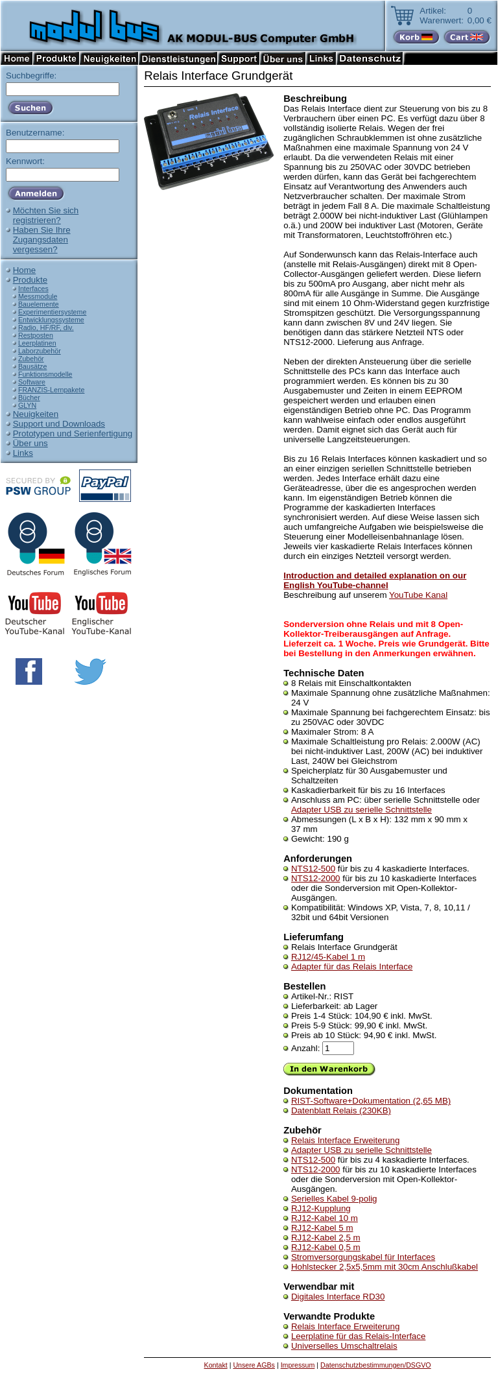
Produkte (30, 280)
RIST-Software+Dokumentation (371, 1101)
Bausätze (32, 366)
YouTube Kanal (418, 595)
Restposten (35, 335)
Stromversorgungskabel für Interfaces (363, 1257)
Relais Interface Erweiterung (345, 1140)
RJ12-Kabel (324, 1218)
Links (23, 453)
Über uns (30, 443)
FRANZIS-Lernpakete (51, 390)
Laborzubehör (39, 351)
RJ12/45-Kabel (328, 957)
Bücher (29, 397)
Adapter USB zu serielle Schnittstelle (361, 809)
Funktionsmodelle (45, 374)
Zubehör (31, 358)
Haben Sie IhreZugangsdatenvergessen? (42, 239)
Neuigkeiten (35, 414)
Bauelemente (38, 304)
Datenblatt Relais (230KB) (341, 1110)
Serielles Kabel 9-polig (334, 1199)
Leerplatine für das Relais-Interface (358, 1336)
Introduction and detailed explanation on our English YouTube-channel (374, 580)
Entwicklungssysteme (51, 320)
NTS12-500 (313, 868)
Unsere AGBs (254, 1365)
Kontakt (216, 1365)
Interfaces (33, 288)
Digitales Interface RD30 (338, 1296)
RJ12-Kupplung (321, 1208)
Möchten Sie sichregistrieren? (46, 215)
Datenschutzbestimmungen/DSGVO (375, 1365)
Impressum (298, 1365)
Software (31, 382)
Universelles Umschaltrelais (344, 1346)
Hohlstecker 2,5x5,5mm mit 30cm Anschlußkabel (384, 1267)
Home (24, 270)
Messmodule (37, 296)
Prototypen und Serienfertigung (73, 433)
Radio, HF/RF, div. (46, 327)
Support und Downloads (59, 424)
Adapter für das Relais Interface (351, 966)
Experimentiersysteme (52, 312)
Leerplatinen (37, 343)
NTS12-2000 (315, 878)
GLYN (27, 405)
